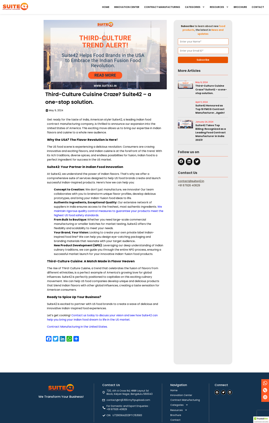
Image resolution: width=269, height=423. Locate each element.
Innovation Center (126, 7)
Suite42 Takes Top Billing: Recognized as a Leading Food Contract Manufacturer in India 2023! (210, 133)
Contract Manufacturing (162, 7)
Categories (195, 7)
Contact (258, 7)
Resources (219, 7)
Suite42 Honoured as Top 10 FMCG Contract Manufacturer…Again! (210, 109)
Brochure (240, 7)
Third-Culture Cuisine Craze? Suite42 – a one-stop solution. (211, 89)
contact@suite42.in (191, 181)
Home (105, 7)
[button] (195, 7)
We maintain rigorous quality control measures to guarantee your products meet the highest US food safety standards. (108, 211)
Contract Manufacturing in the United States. (77, 327)
